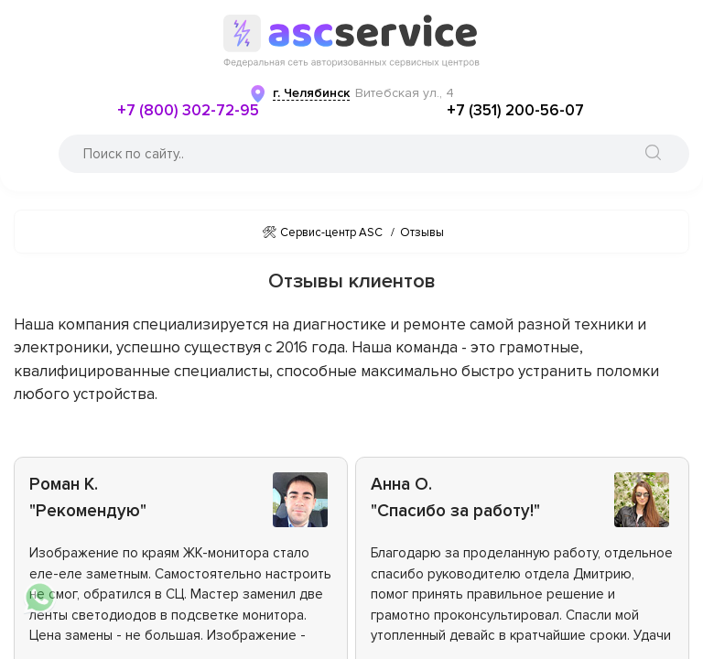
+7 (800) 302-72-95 (188, 110)
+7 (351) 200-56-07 (515, 110)
